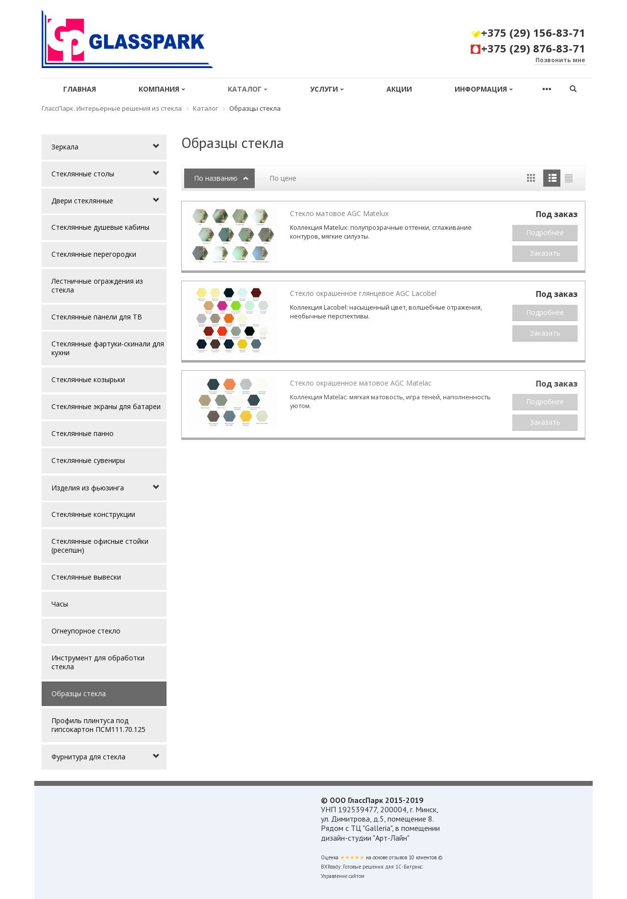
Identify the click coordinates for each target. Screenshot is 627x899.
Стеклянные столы (82, 173)
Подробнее (545, 232)
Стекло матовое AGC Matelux (339, 213)
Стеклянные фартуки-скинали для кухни (107, 348)
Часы (59, 603)
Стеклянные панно (82, 433)
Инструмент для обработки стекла (98, 662)
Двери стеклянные (82, 200)
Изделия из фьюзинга (87, 487)
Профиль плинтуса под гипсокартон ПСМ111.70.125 (98, 725)
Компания (162, 89)
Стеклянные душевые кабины (100, 227)
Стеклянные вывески (86, 577)
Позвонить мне (560, 60)
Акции (399, 89)
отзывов (398, 857)
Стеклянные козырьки (88, 379)
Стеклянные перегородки (93, 254)
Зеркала (64, 146)
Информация (484, 89)
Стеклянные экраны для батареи (106, 406)
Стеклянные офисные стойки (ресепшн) (99, 545)
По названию (216, 178)
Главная (79, 89)
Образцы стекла (78, 693)
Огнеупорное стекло (86, 630)
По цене (282, 178)
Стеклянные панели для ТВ (96, 316)
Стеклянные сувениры (88, 460)
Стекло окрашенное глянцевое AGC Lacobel (363, 293)
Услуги (327, 89)
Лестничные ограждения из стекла (97, 285)
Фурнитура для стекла (88, 756)
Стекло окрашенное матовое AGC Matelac (361, 383)
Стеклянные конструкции (93, 514)
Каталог (247, 89)
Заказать (545, 253)
